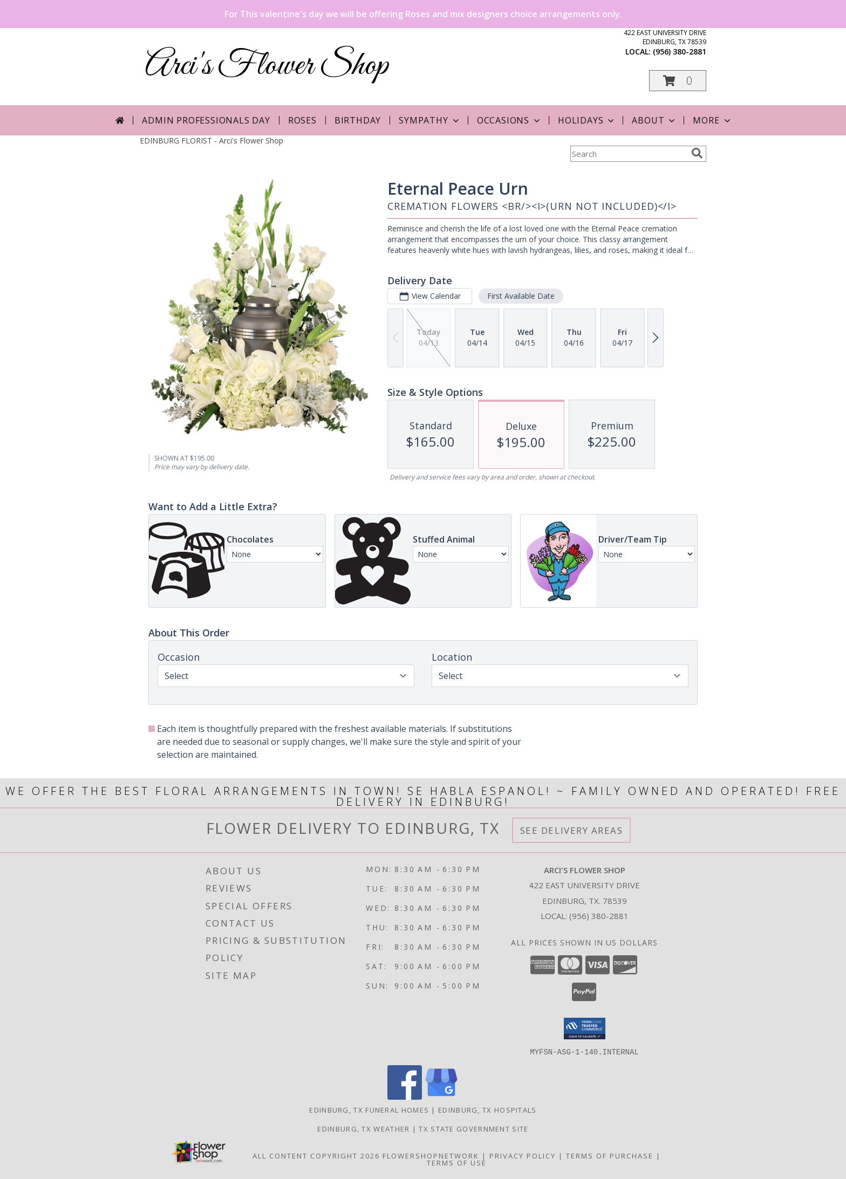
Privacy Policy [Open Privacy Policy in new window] (522, 1155)
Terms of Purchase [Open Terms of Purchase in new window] (609, 1155)
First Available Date (521, 296)
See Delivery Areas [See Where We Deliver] (571, 830)
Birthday (358, 120)
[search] (697, 153)
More (712, 120)
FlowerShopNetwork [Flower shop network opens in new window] (431, 1155)
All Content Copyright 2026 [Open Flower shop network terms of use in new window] (316, 1155)
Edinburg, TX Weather (363, 1128)
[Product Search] (628, 153)
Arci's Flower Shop (266, 66)
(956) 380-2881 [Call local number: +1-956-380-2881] (679, 51)
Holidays (587, 120)
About (654, 120)
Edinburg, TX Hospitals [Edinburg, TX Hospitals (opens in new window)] (487, 1109)
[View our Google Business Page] (441, 1096)
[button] (677, 80)
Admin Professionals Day (206, 120)
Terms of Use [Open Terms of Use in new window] (457, 1162)
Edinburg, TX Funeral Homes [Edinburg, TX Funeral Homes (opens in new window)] (369, 1109)
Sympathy (430, 120)
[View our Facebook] (404, 1096)
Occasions (509, 120)
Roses (302, 120)
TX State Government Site (473, 1128)
